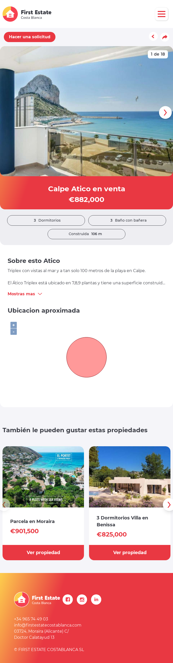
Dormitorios (46, 220)
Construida (87, 234)
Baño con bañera (127, 220)
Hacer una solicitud (29, 36)
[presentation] (165, 112)
